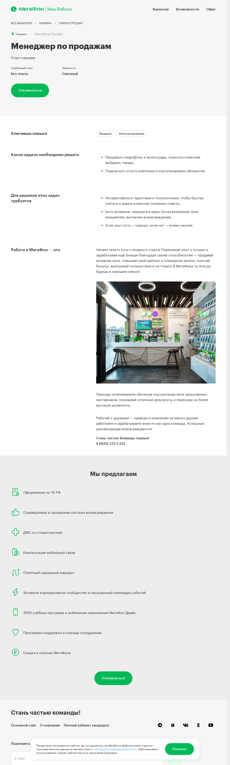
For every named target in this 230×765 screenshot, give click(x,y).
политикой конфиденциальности (115, 749)
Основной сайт (23, 725)
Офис (211, 9)
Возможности (187, 9)
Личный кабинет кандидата (86, 725)
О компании (50, 725)
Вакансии (161, 9)
